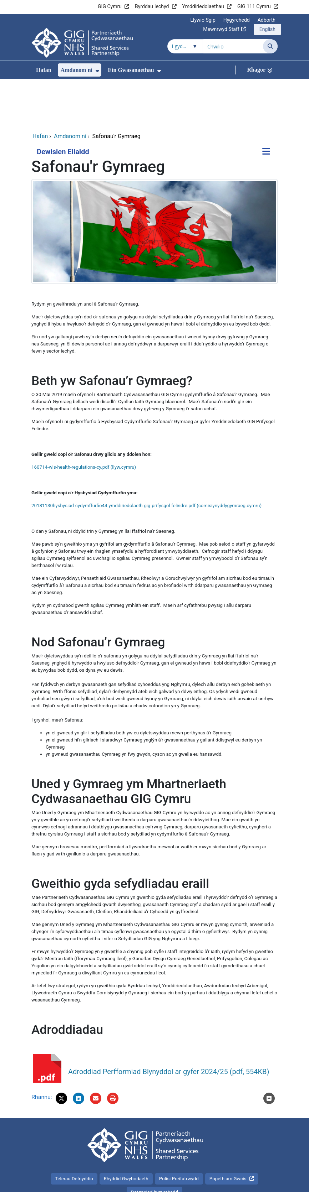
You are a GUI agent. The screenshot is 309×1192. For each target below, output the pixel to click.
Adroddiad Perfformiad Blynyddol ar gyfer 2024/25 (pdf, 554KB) (168, 1024)
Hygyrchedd (236, 20)
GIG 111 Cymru (254, 6)
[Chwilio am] (233, 46)
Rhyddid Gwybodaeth (126, 1131)
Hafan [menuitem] (43, 70)
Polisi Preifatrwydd (179, 1131)
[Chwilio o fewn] (185, 46)
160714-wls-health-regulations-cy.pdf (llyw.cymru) (83, 419)
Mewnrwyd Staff (221, 29)
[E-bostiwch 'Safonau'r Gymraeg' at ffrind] (95, 1050)
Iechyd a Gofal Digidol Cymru (233, 1183)
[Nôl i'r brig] (269, 1050)
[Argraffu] (112, 1050)
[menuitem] (97, 71)
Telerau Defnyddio (74, 1131)
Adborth (266, 20)
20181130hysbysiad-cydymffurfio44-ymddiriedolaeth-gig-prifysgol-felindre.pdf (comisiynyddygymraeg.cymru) (146, 457)
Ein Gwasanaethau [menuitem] (131, 70)
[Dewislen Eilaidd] (266, 104)
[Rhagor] (260, 70)
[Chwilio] (270, 46)
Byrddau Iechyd (152, 6)
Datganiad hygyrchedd (154, 1144)
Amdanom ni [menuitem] (76, 70)
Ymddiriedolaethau (203, 6)
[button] (61, 1050)
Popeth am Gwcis (228, 1131)
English (267, 29)
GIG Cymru (110, 6)
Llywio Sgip (202, 20)
